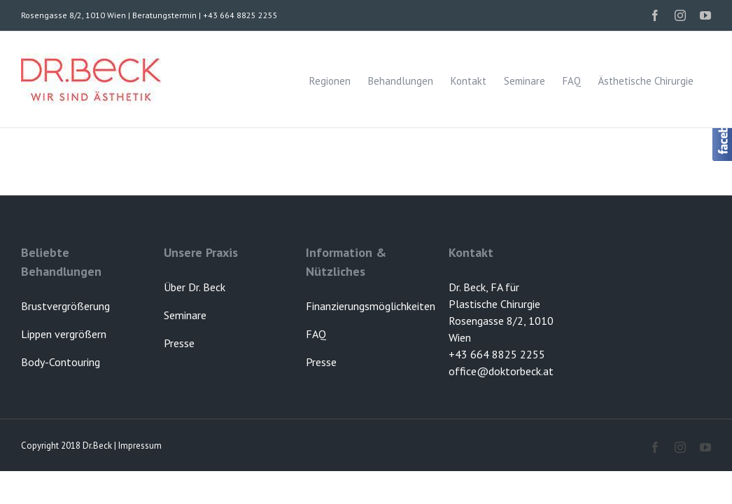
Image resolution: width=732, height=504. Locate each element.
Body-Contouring (60, 362)
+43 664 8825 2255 (497, 354)
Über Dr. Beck (194, 287)
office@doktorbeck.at (501, 371)
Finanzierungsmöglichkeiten (370, 306)
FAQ (316, 334)
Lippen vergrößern (63, 334)
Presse (321, 362)
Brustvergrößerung (65, 306)
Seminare (185, 315)
